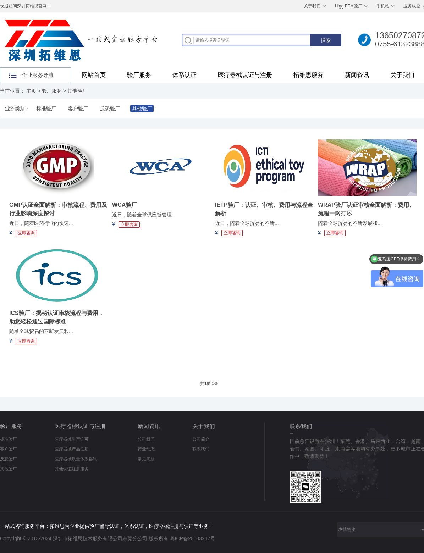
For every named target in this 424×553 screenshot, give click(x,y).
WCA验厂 (124, 205)
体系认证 (184, 75)
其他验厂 (77, 91)
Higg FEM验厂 (348, 6)
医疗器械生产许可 (72, 439)
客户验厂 (78, 108)
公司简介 (200, 439)
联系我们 (200, 449)
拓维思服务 (308, 75)
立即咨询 (26, 233)
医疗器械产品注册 (72, 449)
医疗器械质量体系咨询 (76, 459)
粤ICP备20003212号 (192, 538)
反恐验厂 (110, 108)
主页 (31, 91)
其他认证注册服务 (72, 468)
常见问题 (146, 459)
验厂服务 (139, 75)
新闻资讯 (357, 75)
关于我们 (312, 6)
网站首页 (94, 75)
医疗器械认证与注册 (245, 75)
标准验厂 (46, 108)
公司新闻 (146, 439)
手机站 (382, 6)
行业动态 (146, 449)
